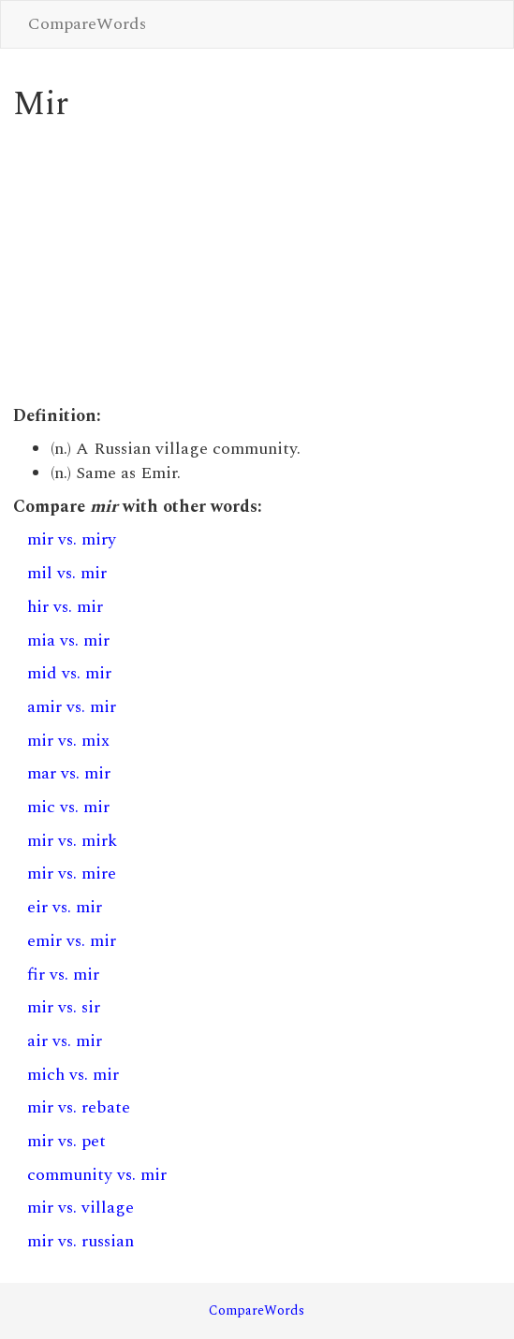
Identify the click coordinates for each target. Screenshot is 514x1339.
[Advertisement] (257, 264)
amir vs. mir (71, 707)
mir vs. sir (63, 1007)
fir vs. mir (63, 974)
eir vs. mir (64, 907)
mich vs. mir (73, 1074)
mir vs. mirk (72, 840)
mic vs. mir (68, 807)
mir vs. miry (71, 539)
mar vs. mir (68, 773)
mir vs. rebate (78, 1107)
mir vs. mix (68, 740)
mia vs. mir (68, 640)
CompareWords (87, 23)
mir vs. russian (80, 1241)
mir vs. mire (71, 873)
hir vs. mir (65, 606)
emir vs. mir (71, 940)
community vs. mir (97, 1174)
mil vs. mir (67, 573)
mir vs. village (80, 1207)
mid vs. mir (69, 673)
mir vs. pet (66, 1141)
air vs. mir (64, 1041)
